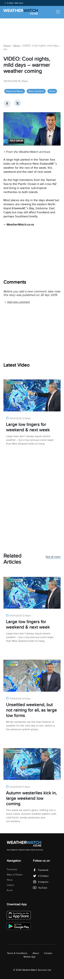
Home (7, 45)
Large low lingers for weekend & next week (28, 427)
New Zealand (36, 91)
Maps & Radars (15, 874)
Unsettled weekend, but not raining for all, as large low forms (31, 710)
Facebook (40, 870)
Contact (48, 953)
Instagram (40, 881)
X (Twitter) (40, 876)
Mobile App (29, 956)
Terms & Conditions (17, 953)
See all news (53, 556)
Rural (52, 91)
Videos (10, 885)
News (16, 45)
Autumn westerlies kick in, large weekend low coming (31, 798)
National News (14, 91)
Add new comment (17, 302)
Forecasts (12, 869)
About (36, 953)
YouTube (40, 887)
